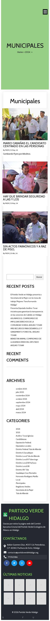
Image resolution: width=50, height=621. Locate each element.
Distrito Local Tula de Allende (28, 456)
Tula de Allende (22, 493)
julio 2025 (20, 392)
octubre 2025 (21, 389)
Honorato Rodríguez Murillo (27, 476)
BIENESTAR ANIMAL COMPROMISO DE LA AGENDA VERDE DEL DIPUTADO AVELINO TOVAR (26, 342)
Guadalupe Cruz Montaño (26, 473)
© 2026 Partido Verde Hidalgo (25, 612)
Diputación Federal (23, 442)
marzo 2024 (21, 412)
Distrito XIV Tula (22, 469)
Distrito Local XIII (22, 466)
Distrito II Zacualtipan (24, 453)
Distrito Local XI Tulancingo (27, 459)
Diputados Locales (23, 446)
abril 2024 (20, 409)
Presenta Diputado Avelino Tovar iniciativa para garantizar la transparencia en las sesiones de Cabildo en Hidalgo (27, 311)
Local (18, 480)
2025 (18, 432)
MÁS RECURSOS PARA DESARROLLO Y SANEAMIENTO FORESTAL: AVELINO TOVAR (26, 331)
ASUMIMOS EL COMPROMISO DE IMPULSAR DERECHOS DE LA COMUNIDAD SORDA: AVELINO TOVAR (26, 321)
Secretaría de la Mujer (24, 490)
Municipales (20, 483)
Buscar (9, 272)
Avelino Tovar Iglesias (24, 436)
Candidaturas (21, 439)
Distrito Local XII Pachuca (26, 463)
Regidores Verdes (23, 486)
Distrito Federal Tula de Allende (28, 449)
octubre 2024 (21, 399)
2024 (27, 52)
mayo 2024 (20, 406)
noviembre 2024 (23, 395)
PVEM (7, 150)
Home (20, 52)
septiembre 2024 (23, 402)
